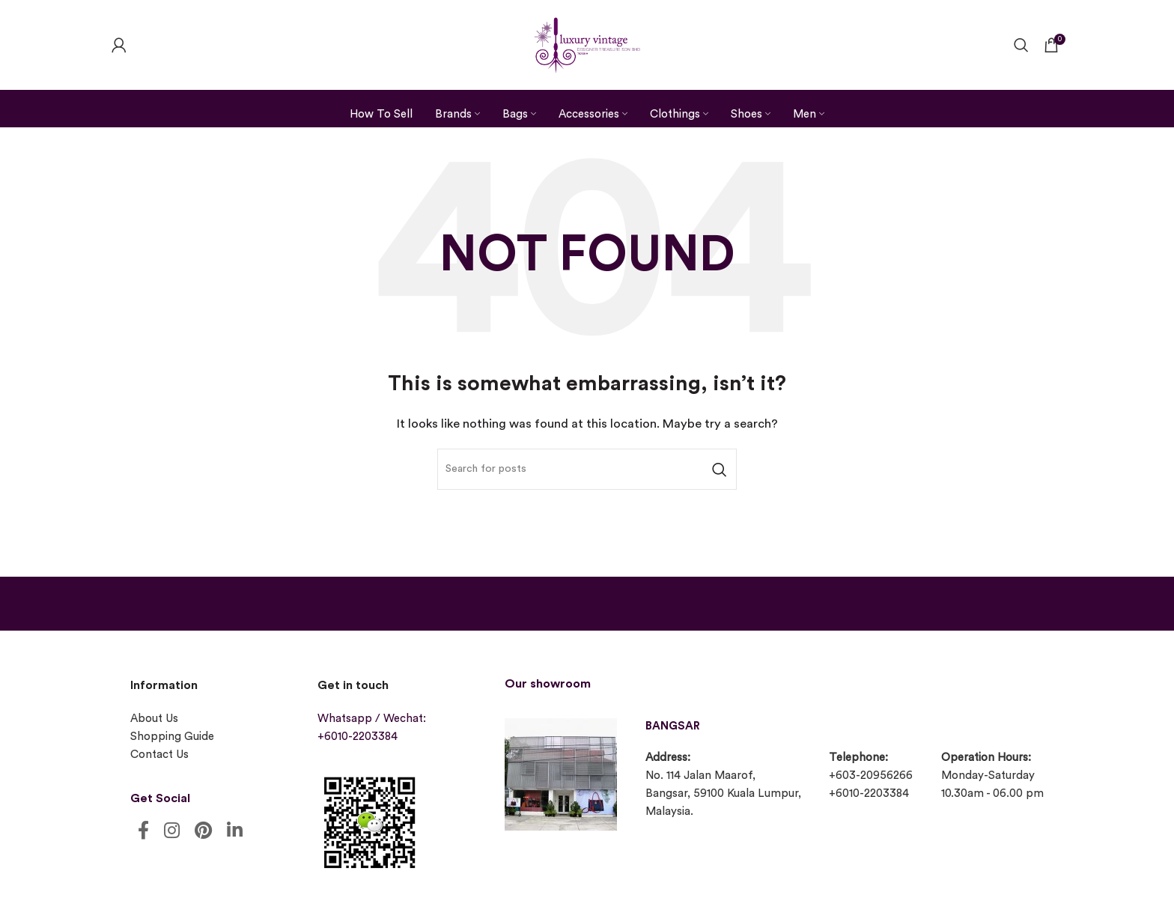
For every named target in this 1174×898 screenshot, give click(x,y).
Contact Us (159, 754)
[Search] (1021, 45)
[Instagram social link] (171, 831)
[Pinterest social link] (203, 831)
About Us (154, 718)
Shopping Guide (172, 736)
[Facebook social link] (143, 831)
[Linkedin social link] (234, 831)
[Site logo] (587, 43)
